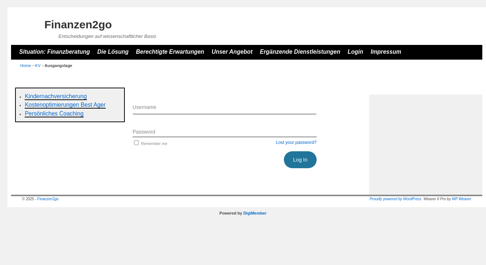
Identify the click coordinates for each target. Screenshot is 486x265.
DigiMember (255, 213)
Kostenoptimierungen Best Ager (65, 105)
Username (144, 107)
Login (355, 52)
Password (144, 132)
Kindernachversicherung (56, 96)
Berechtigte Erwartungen (170, 52)
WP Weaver (461, 199)
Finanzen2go (78, 24)
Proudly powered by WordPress (396, 199)
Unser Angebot (232, 52)
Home (25, 65)
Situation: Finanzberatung (54, 52)
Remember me (150, 143)
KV (37, 65)
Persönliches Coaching (54, 113)
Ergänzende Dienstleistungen (300, 52)
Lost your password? (296, 142)
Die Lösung (112, 52)
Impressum (386, 52)
